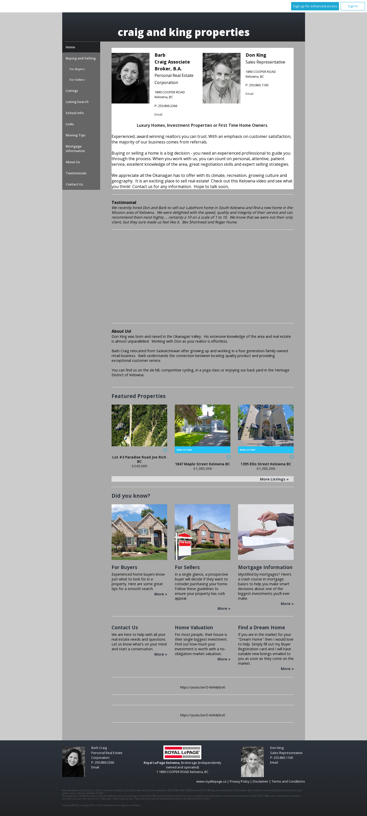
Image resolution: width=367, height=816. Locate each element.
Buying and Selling (81, 58)
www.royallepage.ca (211, 781)
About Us (73, 162)
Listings (72, 90)
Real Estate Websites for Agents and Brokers (119, 805)
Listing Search (77, 101)
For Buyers (77, 69)
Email (158, 114)
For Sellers (77, 79)
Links (70, 124)
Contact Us (74, 184)
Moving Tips (75, 135)
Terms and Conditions (288, 781)
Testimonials (76, 173)
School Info (75, 113)
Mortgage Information (75, 148)
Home (70, 47)
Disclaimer (260, 781)
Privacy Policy (239, 781)
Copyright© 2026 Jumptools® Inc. (79, 805)
